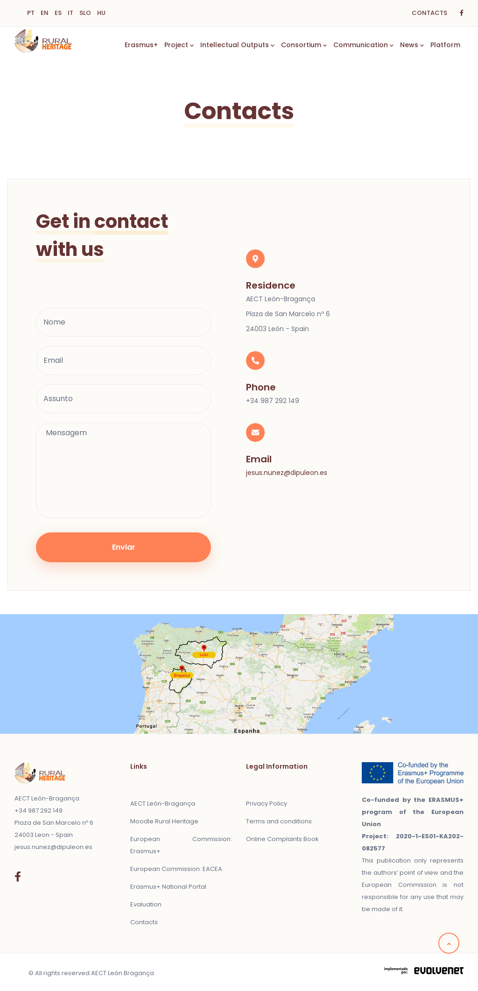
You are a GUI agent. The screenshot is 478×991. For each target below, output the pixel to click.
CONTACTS (429, 12)
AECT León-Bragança (162, 803)
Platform (445, 45)
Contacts (144, 922)
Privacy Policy (266, 803)
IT (70, 12)
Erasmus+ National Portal (168, 886)
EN (45, 12)
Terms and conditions (279, 821)
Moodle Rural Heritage (164, 821)
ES (58, 12)
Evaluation (146, 904)
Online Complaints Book (282, 839)
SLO (85, 12)
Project (179, 45)
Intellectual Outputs (237, 45)
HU (101, 12)
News (412, 45)
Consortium (304, 45)
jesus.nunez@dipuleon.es (286, 472)
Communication (363, 45)
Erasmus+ (141, 45)
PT (31, 12)
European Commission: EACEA (176, 868)
